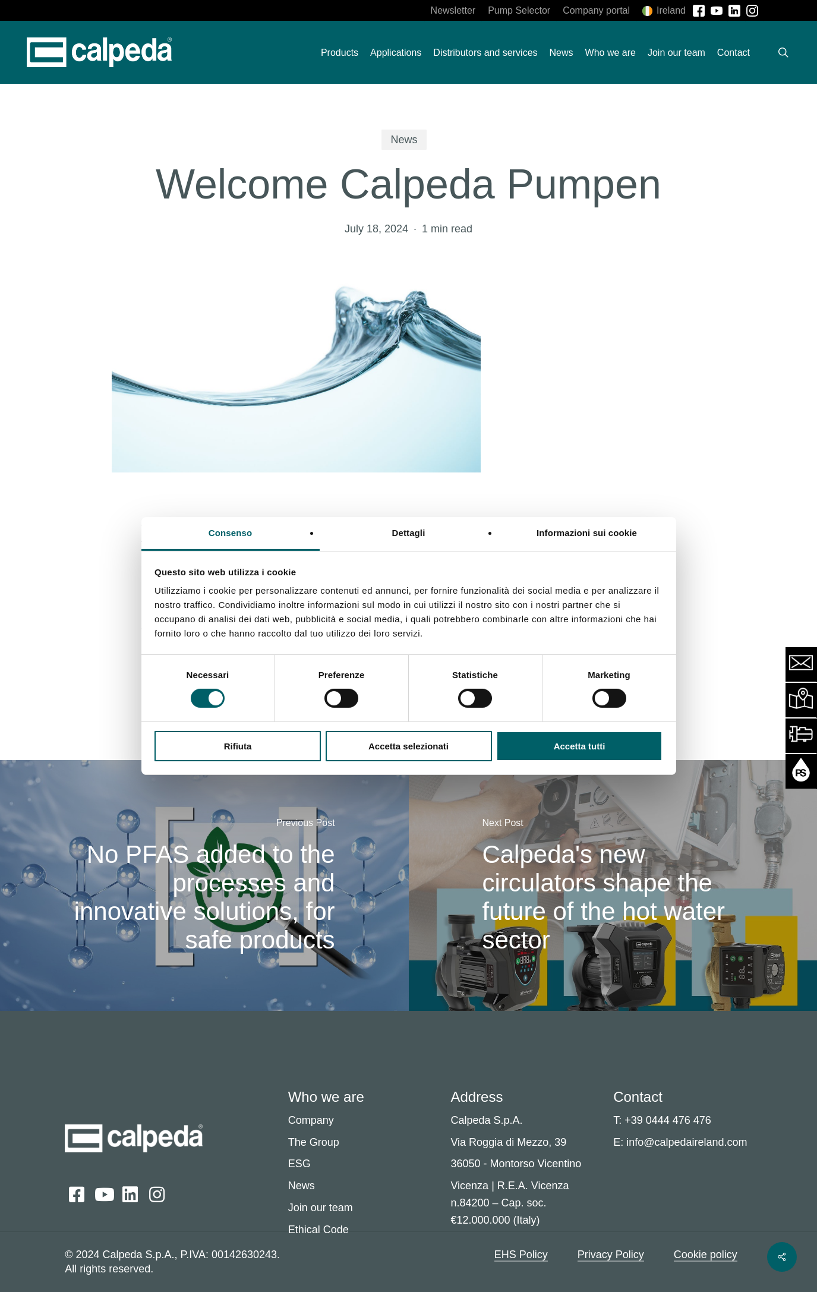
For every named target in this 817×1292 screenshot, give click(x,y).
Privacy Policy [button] (611, 1255)
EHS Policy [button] (521, 1255)
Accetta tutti (579, 746)
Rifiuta (238, 746)
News (403, 140)
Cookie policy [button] (705, 1255)
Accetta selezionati (408, 746)
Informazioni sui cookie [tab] (587, 533)
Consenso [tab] (230, 533)
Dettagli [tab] (408, 533)
